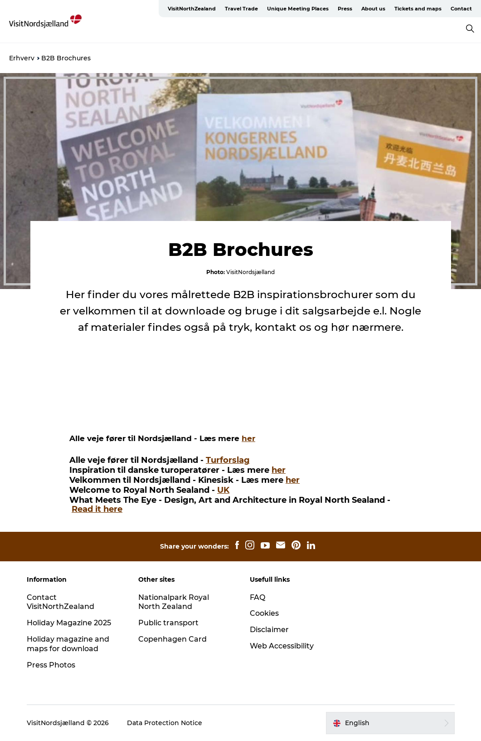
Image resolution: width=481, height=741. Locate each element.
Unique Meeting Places (298, 8)
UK (223, 490)
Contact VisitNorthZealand (60, 602)
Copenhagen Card (172, 639)
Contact (461, 8)
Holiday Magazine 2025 (69, 622)
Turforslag (228, 460)
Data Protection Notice (164, 723)
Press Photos (51, 665)
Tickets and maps (418, 8)
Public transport (168, 622)
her (248, 438)
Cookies (264, 613)
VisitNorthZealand (192, 8)
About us (373, 8)
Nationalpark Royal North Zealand (173, 602)
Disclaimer (269, 629)
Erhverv (21, 58)
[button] (390, 723)
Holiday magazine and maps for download (68, 644)
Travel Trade (241, 8)
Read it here (97, 509)
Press (345, 8)
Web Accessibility (282, 646)
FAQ (257, 597)
